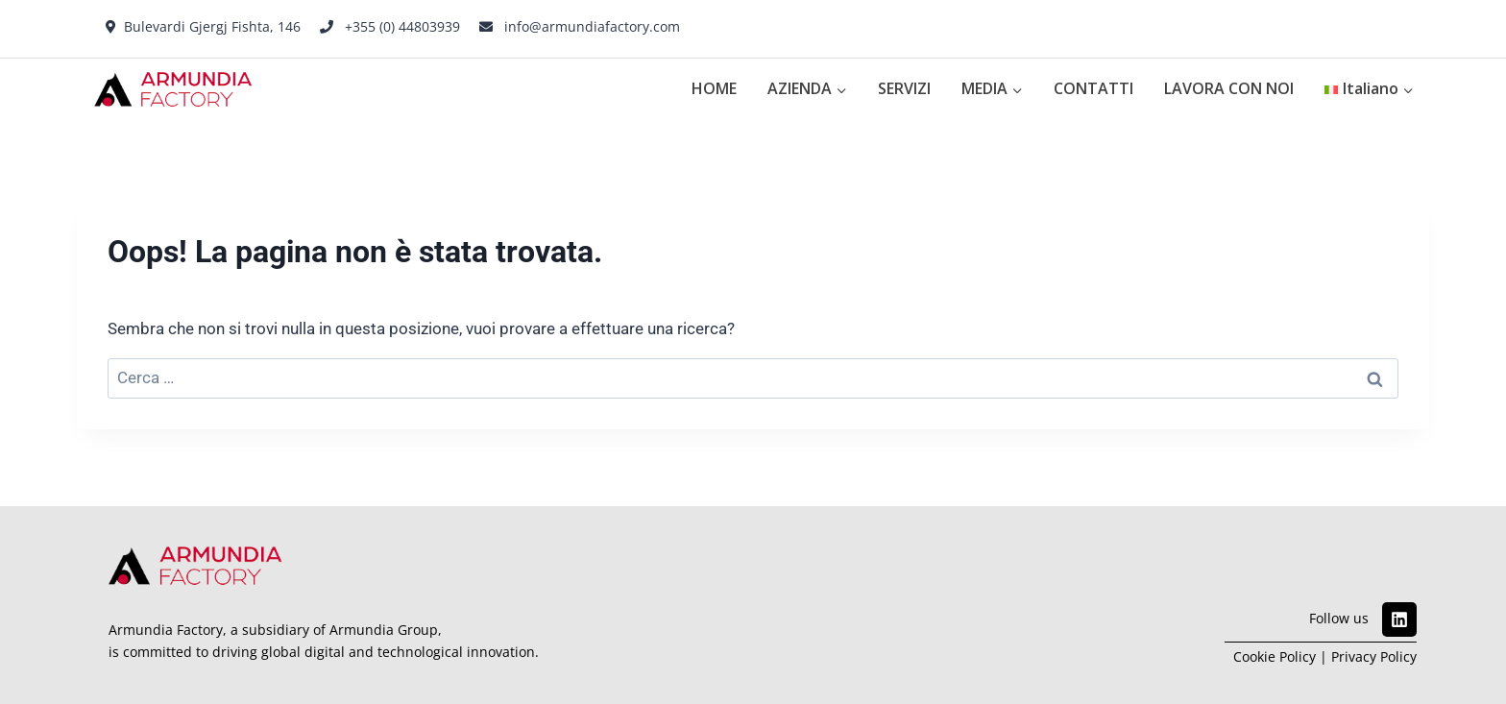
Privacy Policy (1374, 656)
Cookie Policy (1274, 656)
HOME (714, 88)
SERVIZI (904, 88)
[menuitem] (1369, 89)
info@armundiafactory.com (592, 26)
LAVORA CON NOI (1229, 88)
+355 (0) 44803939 (402, 26)
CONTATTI (1093, 88)
